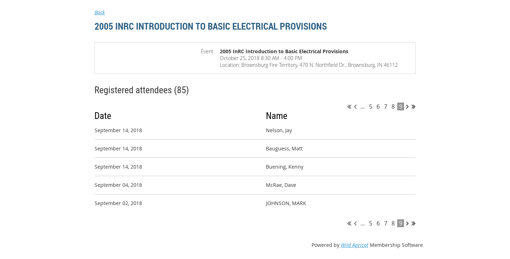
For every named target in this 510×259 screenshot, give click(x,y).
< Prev (355, 106)
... (362, 106)
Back (100, 12)
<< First (349, 106)
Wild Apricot (354, 244)
